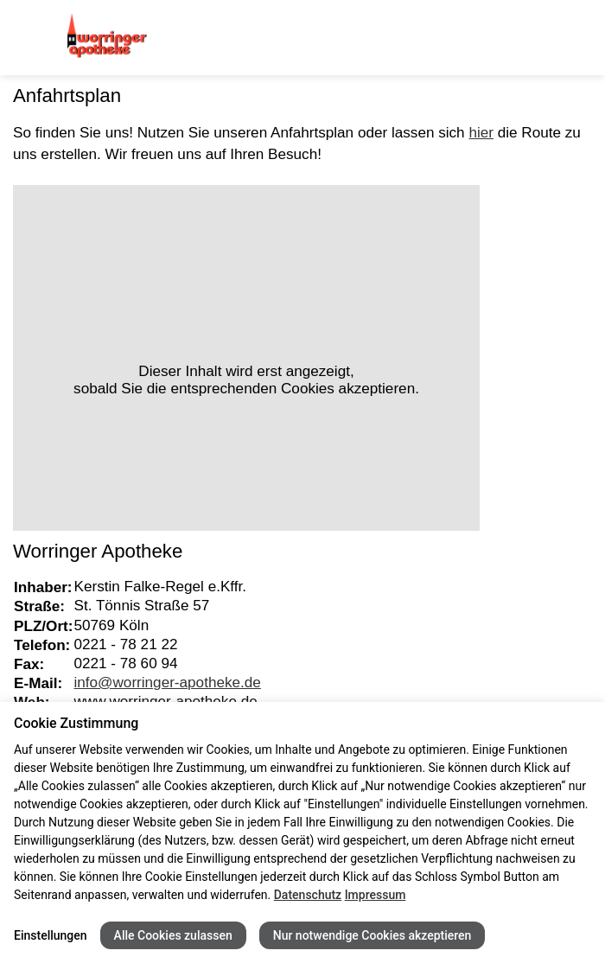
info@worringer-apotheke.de (167, 682)
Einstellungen (50, 935)
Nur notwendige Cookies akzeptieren (372, 935)
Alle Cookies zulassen (173, 935)
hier (481, 132)
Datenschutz (307, 895)
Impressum (375, 895)
